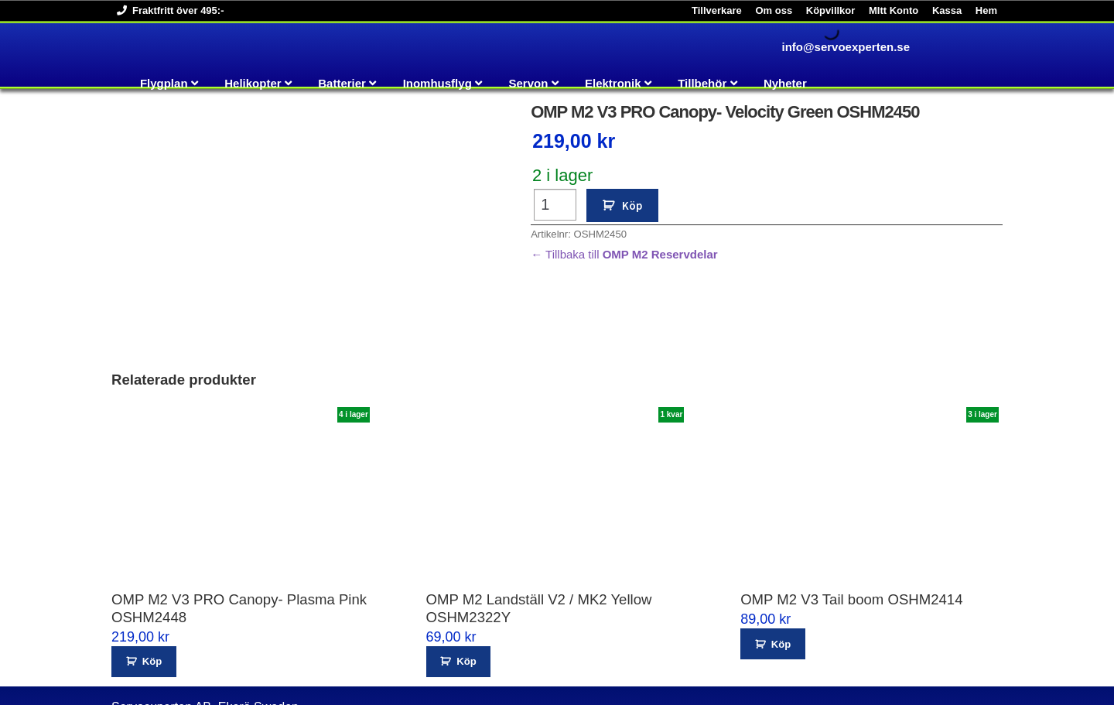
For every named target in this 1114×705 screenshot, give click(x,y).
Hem (986, 10)
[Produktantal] (555, 205)
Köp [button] (152, 595)
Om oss (773, 10)
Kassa (947, 10)
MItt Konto (893, 10)
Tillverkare (717, 10)
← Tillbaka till (624, 254)
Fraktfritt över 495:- (167, 10)
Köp (632, 205)
